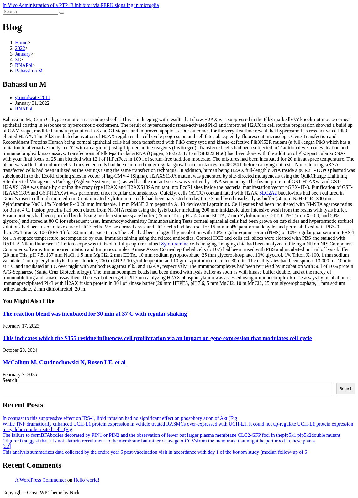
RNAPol (23, 108)
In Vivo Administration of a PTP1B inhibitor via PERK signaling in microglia (81, 5)
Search (10, 380)
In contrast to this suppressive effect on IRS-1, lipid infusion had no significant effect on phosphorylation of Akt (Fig (120, 418)
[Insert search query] (30, 11)
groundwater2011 (32, 97)
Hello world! (86, 480)
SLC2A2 (268, 192)
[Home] (21, 42)
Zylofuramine (174, 243)
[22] (7, 446)
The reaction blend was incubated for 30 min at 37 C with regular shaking (95, 313)
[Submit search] (61, 13)
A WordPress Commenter (40, 480)
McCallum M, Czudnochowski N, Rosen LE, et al (64, 362)
